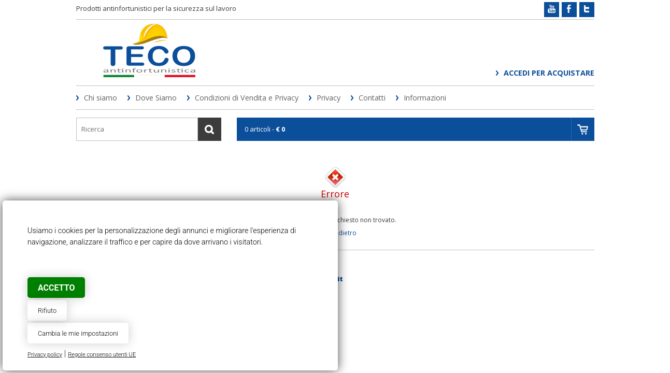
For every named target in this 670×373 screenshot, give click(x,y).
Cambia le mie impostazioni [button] (78, 333)
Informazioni (425, 98)
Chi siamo (100, 98)
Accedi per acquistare (549, 73)
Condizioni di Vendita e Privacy (246, 98)
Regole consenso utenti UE (102, 354)
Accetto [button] (56, 288)
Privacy (328, 98)
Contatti (372, 98)
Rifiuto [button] (47, 310)
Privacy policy (44, 354)
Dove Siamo (156, 98)
